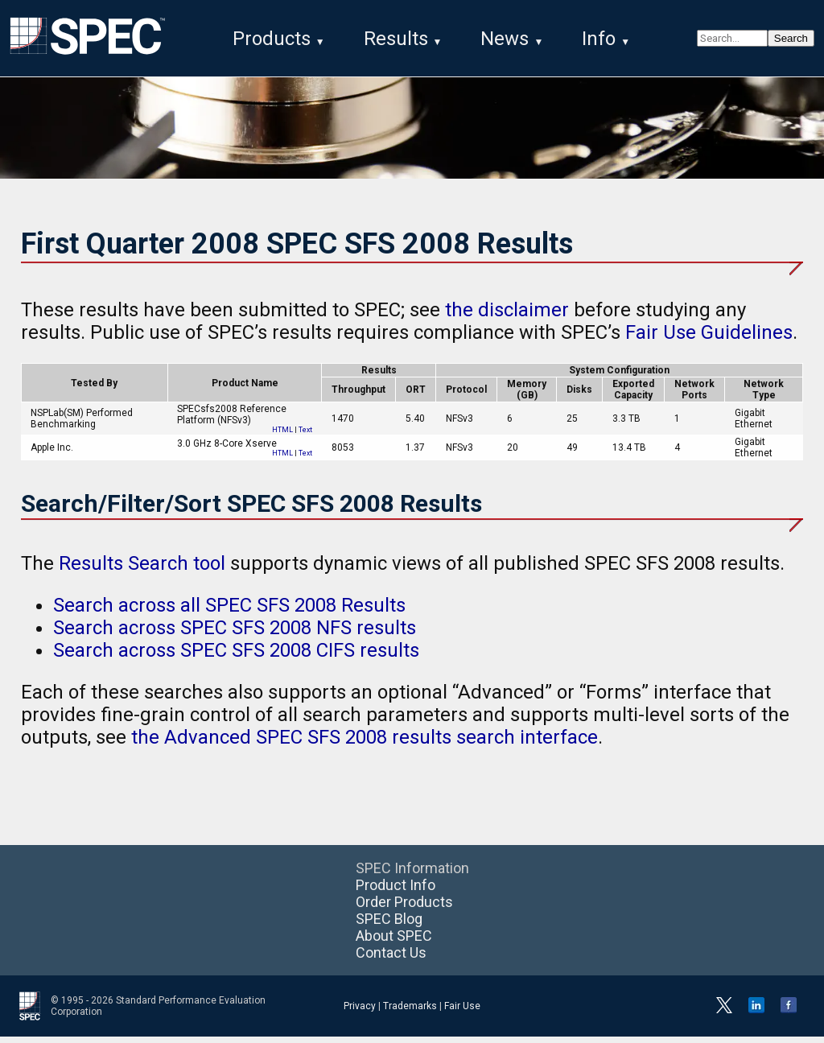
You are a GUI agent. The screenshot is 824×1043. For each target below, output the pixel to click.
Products (272, 38)
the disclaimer (507, 316)
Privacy (360, 1012)
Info (599, 38)
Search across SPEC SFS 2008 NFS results (234, 634)
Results (396, 38)
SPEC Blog (389, 925)
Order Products (404, 908)
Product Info (395, 891)
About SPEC (394, 942)
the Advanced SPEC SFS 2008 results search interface (364, 743)
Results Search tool (142, 570)
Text (305, 436)
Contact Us (391, 958)
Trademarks (410, 1012)
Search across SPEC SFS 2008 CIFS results (236, 656)
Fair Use (462, 1012)
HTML (282, 436)
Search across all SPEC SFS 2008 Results (229, 611)
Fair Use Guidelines (709, 339)
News (504, 38)
